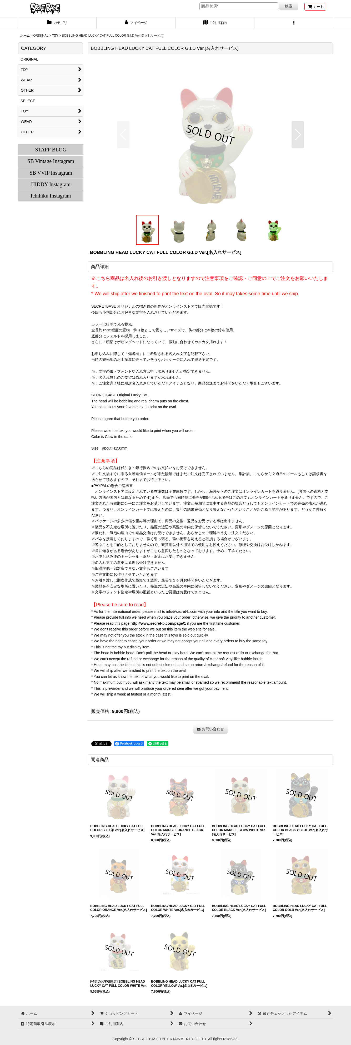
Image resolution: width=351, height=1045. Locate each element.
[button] (293, 23)
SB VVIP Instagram (50, 173)
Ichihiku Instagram (51, 196)
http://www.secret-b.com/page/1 (158, 623)
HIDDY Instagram (51, 184)
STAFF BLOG (50, 149)
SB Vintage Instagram (50, 161)
